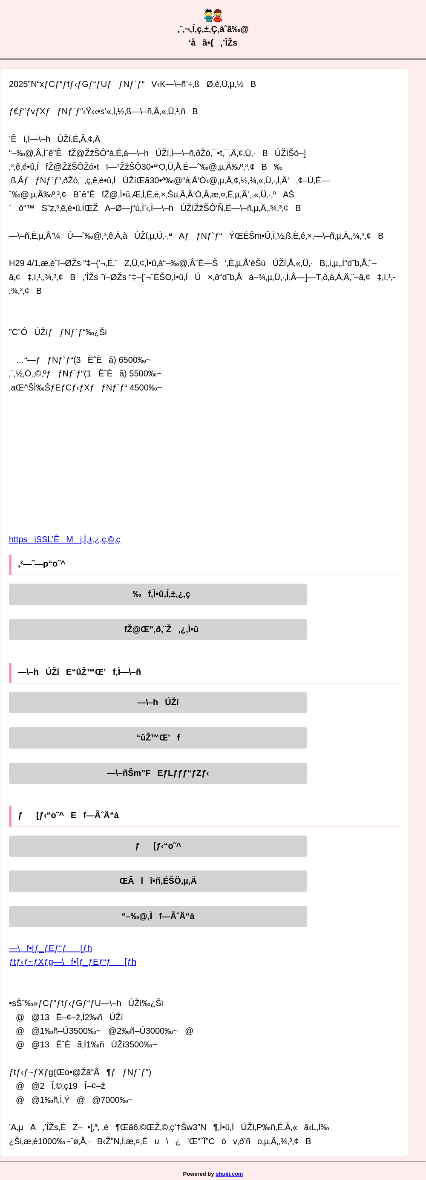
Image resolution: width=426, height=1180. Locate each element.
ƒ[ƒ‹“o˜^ (158, 845)
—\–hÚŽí (157, 702)
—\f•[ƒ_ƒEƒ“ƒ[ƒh (50, 948)
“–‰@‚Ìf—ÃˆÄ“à (157, 916)
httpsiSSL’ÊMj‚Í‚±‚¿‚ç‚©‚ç (65, 539)
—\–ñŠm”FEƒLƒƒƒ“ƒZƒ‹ (158, 773)
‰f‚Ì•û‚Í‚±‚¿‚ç (158, 594)
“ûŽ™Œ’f (158, 737)
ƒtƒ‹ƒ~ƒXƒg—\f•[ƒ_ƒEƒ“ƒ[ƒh (72, 961)
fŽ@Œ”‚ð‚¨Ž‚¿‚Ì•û (158, 629)
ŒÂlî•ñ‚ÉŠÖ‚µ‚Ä (158, 880)
